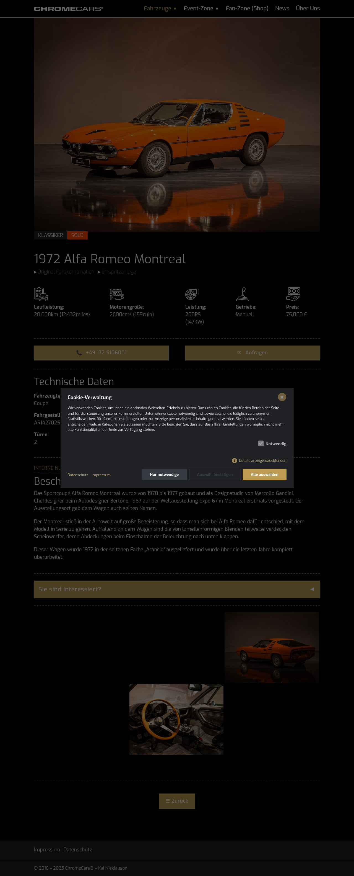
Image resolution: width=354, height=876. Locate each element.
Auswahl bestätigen (215, 475)
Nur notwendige (164, 475)
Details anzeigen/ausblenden (262, 460)
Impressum (101, 475)
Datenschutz (78, 475)
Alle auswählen (264, 475)
